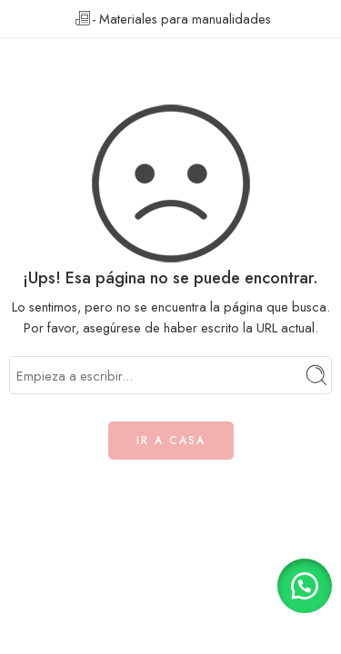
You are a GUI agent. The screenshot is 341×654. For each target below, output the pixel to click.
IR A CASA (171, 440)
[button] (304, 586)
